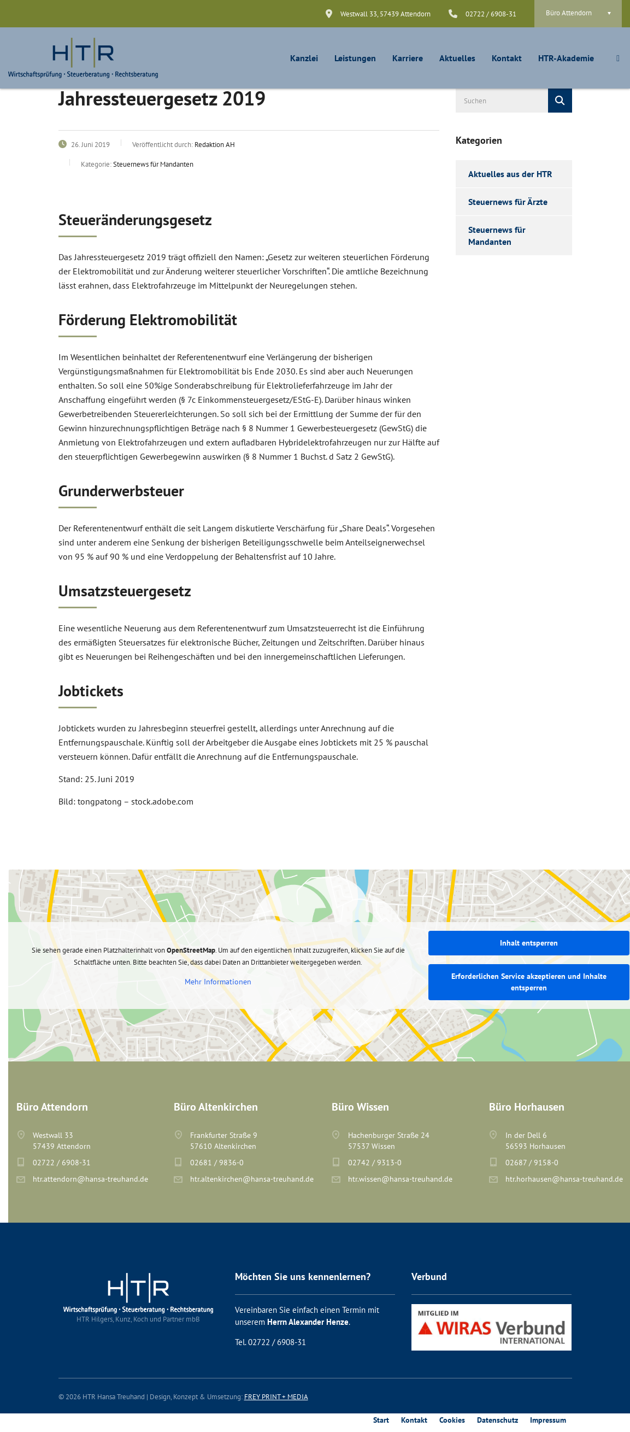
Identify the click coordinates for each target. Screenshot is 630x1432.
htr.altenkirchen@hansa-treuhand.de (252, 1179)
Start (381, 1420)
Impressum (548, 1420)
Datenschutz (497, 1420)
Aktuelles (457, 57)
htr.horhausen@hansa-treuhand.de (564, 1179)
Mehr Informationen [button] (218, 982)
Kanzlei (304, 57)
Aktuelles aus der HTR (510, 173)
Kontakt (507, 57)
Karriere (407, 57)
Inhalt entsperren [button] (529, 943)
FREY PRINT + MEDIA (276, 1396)
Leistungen (355, 57)
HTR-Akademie (566, 57)
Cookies (452, 1420)
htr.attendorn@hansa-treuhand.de (90, 1179)
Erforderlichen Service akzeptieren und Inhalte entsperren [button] (529, 982)
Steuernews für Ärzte (507, 201)
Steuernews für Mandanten (497, 235)
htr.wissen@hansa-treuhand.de (400, 1179)
